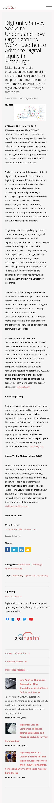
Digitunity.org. (24, 386)
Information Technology (30, 564)
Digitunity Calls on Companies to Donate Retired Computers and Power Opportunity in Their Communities (26, 732)
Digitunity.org (36, 446)
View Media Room (13, 596)
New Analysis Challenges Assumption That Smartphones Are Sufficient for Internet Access (34, 686)
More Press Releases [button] (15, 669)
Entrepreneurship (13, 568)
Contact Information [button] (16, 653)
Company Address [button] (14, 661)
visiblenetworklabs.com (16, 505)
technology (42, 575)
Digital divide (29, 575)
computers (17, 575)
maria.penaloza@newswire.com (20, 529)
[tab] (27, 653)
